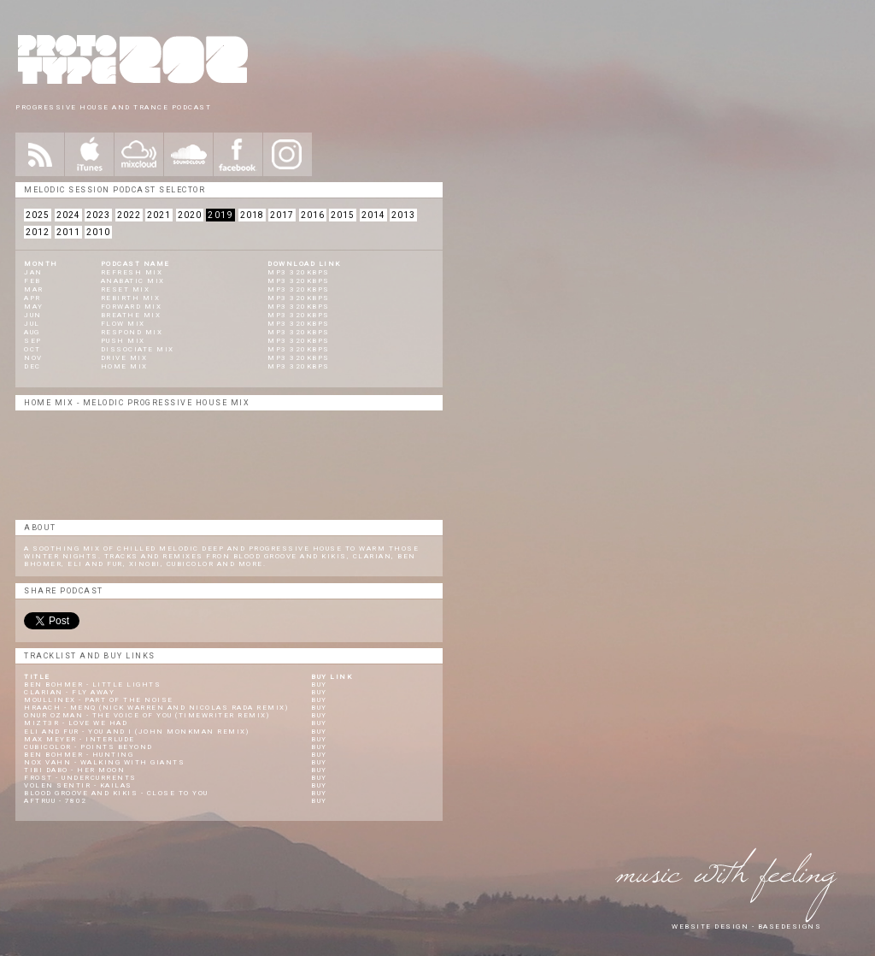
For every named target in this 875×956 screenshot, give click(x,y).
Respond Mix (132, 332)
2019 (220, 215)
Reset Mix (125, 289)
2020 (190, 215)
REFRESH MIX (132, 272)
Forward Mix (131, 306)
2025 (38, 215)
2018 (252, 215)
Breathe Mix (131, 315)
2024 (68, 215)
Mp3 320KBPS (298, 315)
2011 (68, 232)
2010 (98, 232)
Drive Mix (124, 358)
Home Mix (124, 366)
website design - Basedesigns (746, 926)
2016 (313, 215)
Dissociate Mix (137, 349)
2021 (159, 215)
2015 (343, 215)
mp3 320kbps (298, 272)
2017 (282, 215)
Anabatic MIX (133, 281)
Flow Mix (123, 324)
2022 (129, 215)
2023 (98, 215)
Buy (319, 684)
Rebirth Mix (131, 298)
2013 (403, 215)
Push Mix (123, 341)
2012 (38, 232)
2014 (373, 215)
